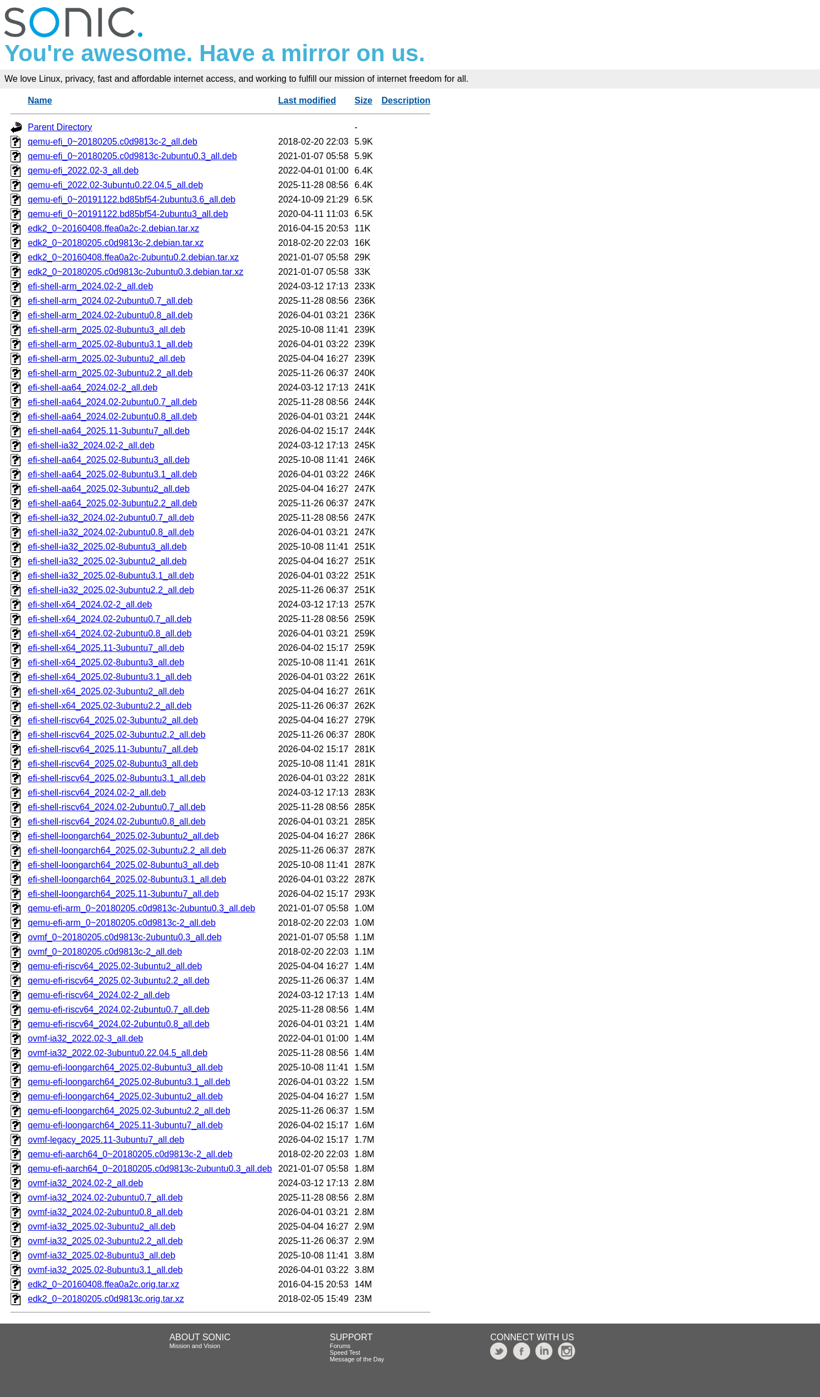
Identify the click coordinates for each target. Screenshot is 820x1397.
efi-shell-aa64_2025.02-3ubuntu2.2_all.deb (112, 503)
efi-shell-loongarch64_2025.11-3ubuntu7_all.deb (123, 894)
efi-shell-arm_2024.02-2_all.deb (90, 286)
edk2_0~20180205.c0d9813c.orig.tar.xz (106, 1299)
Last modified (307, 100)
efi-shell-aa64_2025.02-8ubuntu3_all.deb (109, 460)
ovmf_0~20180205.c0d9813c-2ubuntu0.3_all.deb (124, 937)
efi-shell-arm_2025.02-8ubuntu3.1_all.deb (110, 344)
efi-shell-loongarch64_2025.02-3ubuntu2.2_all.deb (127, 850)
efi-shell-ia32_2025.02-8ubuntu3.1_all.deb (111, 575)
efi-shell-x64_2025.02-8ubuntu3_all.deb (106, 662)
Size (363, 100)
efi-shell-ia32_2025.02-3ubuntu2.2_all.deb (111, 590)
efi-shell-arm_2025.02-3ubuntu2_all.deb (106, 358)
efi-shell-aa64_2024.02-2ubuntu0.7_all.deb (112, 402)
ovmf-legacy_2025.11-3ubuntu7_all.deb (106, 1139)
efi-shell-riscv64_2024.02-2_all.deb (97, 792)
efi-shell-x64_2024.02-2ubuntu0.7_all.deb (109, 619)
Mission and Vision (194, 1345)
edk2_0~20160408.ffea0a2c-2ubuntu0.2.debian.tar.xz (133, 257)
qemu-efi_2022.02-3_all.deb (83, 170)
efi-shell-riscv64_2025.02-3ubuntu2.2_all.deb (116, 734)
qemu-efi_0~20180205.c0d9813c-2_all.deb (112, 141)
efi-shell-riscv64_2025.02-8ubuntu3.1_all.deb (116, 778)
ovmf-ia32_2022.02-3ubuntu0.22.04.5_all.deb (118, 1053)
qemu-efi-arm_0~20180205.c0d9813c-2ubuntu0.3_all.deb (141, 908)
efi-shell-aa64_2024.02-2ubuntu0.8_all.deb (112, 416)
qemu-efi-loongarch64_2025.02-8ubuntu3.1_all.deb (129, 1082)
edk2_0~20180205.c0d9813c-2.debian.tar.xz (116, 243)
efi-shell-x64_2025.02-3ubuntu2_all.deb (106, 691)
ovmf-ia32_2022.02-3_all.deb (85, 1038)
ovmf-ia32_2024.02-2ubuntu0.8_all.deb (105, 1212)
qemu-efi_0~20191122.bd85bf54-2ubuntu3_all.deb (128, 214)
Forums (340, 1345)
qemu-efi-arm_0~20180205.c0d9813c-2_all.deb (122, 922)
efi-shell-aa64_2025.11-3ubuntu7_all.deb (109, 431)
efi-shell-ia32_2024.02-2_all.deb (91, 445)
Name (40, 100)
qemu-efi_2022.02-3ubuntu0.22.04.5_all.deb (115, 185)
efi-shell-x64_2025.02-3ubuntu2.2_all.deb (109, 705)
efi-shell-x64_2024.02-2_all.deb (90, 604)
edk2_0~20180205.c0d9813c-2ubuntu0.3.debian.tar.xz (135, 272)
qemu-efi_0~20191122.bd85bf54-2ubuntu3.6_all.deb (131, 199)
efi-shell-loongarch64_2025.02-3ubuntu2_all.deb (123, 836)
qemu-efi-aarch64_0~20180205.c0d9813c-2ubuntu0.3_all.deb (150, 1168)
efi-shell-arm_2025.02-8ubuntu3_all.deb (106, 329)
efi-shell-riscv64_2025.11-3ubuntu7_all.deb (113, 749)
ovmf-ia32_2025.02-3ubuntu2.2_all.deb (105, 1241)
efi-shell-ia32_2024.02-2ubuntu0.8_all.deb (111, 532)
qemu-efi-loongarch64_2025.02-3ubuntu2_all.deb (125, 1096)
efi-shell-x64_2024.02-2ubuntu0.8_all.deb (109, 633)
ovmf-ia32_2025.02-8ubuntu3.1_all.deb (105, 1270)
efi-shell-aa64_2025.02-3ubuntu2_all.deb (109, 488)
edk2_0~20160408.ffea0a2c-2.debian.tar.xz (113, 228)
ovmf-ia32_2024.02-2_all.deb (85, 1183)
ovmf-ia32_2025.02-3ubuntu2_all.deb (101, 1226)
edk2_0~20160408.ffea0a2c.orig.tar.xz (103, 1284)
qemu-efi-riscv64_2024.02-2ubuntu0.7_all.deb (118, 1009)
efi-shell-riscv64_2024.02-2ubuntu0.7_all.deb (116, 807)
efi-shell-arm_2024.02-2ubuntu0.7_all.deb (110, 300)
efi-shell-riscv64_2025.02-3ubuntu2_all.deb (113, 720)
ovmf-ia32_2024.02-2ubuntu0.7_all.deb (105, 1197)
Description (406, 100)
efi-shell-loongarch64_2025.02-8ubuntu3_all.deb (123, 865)
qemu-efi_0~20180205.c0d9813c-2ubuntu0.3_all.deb (132, 156)
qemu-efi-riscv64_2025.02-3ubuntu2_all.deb (115, 966)
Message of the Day (357, 1359)
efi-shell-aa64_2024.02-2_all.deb (92, 387)
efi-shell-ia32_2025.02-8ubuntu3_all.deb (107, 546)
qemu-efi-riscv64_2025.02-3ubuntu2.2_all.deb (118, 980)
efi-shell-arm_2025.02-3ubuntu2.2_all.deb (110, 373)
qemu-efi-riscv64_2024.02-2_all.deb (99, 995)
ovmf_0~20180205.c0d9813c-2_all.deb (105, 951)
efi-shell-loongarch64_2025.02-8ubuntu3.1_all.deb (127, 879)
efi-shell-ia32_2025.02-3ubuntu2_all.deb (107, 561)
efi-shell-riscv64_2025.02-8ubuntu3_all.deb (113, 763)
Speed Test (345, 1352)
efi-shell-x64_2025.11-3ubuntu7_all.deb (106, 648)
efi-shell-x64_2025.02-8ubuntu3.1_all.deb (109, 677)
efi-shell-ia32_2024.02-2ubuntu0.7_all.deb (111, 517)
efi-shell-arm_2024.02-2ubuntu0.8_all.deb (110, 315)
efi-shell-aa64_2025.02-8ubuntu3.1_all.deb (112, 474)
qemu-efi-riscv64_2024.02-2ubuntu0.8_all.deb (118, 1024)
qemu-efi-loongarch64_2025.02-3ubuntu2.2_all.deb (129, 1110)
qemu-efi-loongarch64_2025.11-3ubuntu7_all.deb (125, 1125)
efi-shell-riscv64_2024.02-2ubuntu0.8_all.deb (116, 821)
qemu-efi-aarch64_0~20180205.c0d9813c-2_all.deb (130, 1154)
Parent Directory (60, 127)
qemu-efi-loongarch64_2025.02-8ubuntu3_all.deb (125, 1067)
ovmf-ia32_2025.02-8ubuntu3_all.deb (101, 1255)
